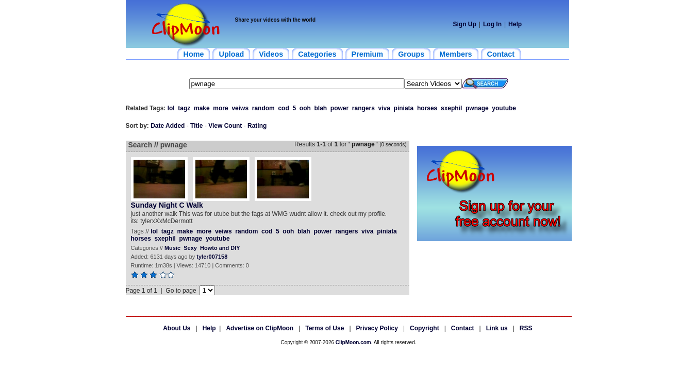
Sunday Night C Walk (167, 205)
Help (515, 24)
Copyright (424, 328)
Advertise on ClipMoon (259, 328)
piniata (404, 108)
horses (427, 108)
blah (320, 108)
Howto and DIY (220, 248)
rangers (363, 108)
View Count (225, 125)
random (263, 108)
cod (283, 108)
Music (172, 248)
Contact (462, 328)
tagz (184, 108)
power (339, 108)
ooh (305, 108)
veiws (239, 108)
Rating (257, 125)
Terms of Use (324, 328)
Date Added (168, 125)
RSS (526, 328)
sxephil (451, 108)
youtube (504, 108)
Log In (492, 24)
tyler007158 (211, 257)
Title (196, 125)
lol (171, 108)
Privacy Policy (377, 328)
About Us (176, 328)
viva (384, 108)
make (202, 108)
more (220, 108)
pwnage (477, 108)
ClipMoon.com (353, 342)
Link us (497, 328)
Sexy (190, 248)
